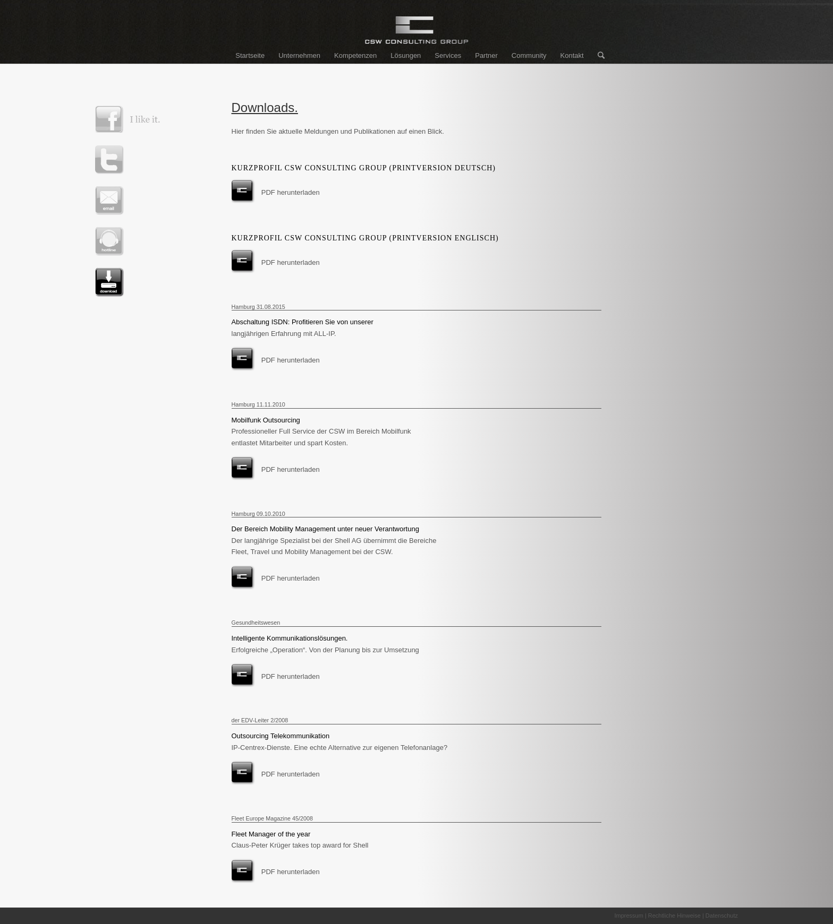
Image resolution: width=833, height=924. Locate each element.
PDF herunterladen (290, 192)
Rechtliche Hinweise (674, 915)
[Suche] (598, 56)
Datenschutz (722, 915)
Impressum (628, 915)
